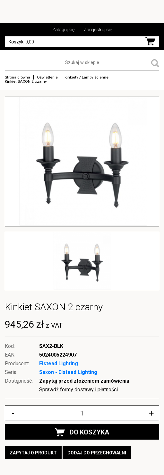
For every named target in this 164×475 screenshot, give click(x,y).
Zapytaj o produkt (33, 452)
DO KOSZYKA (82, 432)
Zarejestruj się (98, 29)
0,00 (21, 41)
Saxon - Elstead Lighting (68, 372)
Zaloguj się (63, 29)
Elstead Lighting (58, 363)
